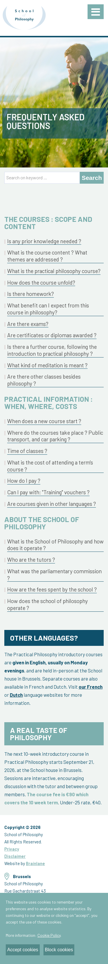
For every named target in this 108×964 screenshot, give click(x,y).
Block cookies (59, 949)
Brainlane (35, 863)
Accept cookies (22, 949)
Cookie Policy (48, 935)
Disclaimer (15, 856)
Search (92, 177)
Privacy (11, 848)
